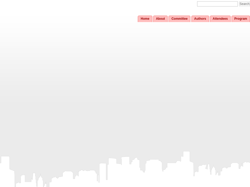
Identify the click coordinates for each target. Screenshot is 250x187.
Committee (179, 19)
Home (145, 19)
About (160, 19)
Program (240, 19)
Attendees (220, 19)
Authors (200, 19)
